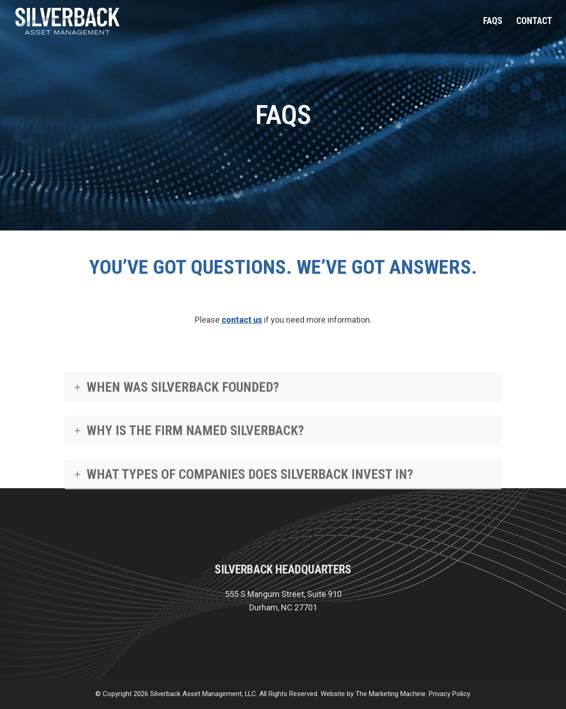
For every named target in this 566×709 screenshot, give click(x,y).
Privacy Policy (449, 694)
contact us (242, 320)
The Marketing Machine (391, 694)
